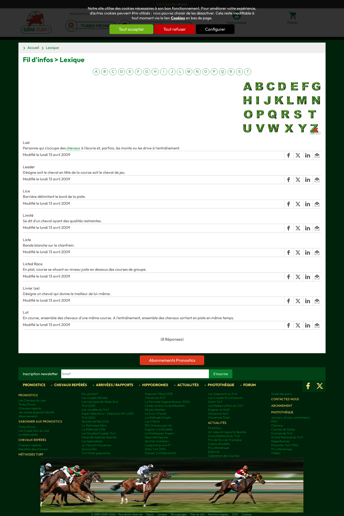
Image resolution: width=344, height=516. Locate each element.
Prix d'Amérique (218, 448)
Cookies (178, 18)
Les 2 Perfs (152, 421)
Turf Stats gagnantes (96, 453)
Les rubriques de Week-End (100, 402)
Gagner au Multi (219, 410)
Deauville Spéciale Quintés (99, 437)
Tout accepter (131, 29)
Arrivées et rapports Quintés (227, 432)
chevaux (73, 148)
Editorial (213, 452)
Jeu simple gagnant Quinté (36, 412)
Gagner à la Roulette (158, 429)
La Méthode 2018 (93, 429)
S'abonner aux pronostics (40, 421)
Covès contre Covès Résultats (165, 406)
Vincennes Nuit (218, 414)
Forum (249, 385)
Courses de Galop (283, 429)
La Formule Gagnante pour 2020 (167, 402)
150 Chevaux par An (158, 425)
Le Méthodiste (28, 435)
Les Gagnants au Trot (222, 394)
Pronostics (34, 385)
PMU (274, 421)
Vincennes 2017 (155, 398)
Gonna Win (89, 449)
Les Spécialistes (92, 441)
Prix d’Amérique (281, 449)
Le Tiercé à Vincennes (96, 445)
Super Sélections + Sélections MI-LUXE (108, 414)
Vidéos (275, 453)
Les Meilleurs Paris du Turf (225, 406)
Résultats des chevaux (33, 449)
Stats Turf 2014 (155, 449)
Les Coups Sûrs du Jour (34, 431)
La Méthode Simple (158, 417)
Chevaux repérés (70, 385)
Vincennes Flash (219, 417)
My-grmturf (90, 394)
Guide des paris (281, 394)
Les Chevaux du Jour (32, 400)
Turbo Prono (27, 404)
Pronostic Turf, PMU (284, 445)
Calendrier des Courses (223, 456)
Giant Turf (215, 402)
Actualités (188, 385)
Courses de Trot (282, 433)
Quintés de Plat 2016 (95, 421)
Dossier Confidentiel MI (160, 453)
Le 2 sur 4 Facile (155, 414)
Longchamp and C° (158, 445)
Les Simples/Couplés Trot (99, 433)
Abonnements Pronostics (172, 360)
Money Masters (155, 410)
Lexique (52, 47)
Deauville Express (156, 437)
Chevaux (277, 425)
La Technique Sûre (94, 425)
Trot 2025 (88, 406)
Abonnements (28, 416)
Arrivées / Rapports (114, 385)
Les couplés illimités (95, 398)
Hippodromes (155, 385)
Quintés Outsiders (157, 441)
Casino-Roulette (219, 444)
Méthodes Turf (30, 454)
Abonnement (281, 406)
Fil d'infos (214, 428)
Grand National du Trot (224, 436)
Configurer (215, 29)
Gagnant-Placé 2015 (159, 394)
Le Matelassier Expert (159, 433)
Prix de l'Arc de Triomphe (225, 440)
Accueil (33, 47)
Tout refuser (174, 29)
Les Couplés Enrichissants (225, 398)
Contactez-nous (285, 399)
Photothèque (221, 385)
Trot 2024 (88, 417)
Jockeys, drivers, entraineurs (290, 417)
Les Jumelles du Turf (95, 410)
